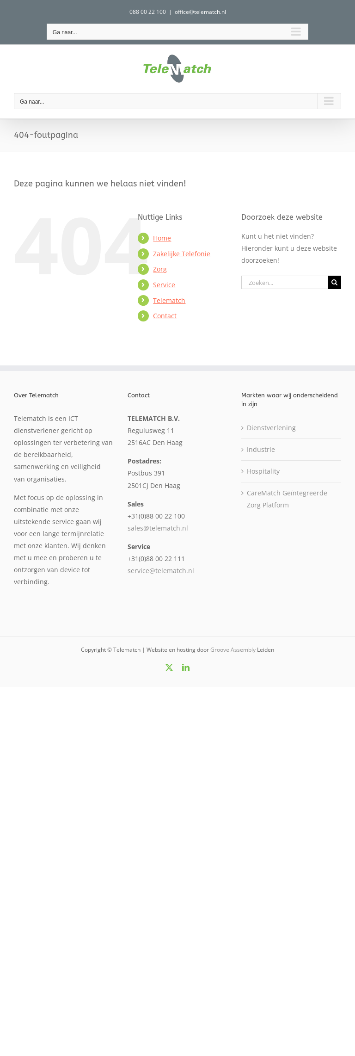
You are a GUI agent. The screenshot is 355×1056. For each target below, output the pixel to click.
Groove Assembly (233, 650)
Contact (165, 315)
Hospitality (263, 471)
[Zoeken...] (284, 282)
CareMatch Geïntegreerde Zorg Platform (287, 498)
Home (162, 238)
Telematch (169, 300)
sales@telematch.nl (158, 528)
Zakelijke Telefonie (181, 253)
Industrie (261, 449)
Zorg (160, 269)
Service (164, 284)
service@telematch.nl (161, 570)
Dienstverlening (271, 427)
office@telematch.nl (200, 12)
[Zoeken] (334, 282)
